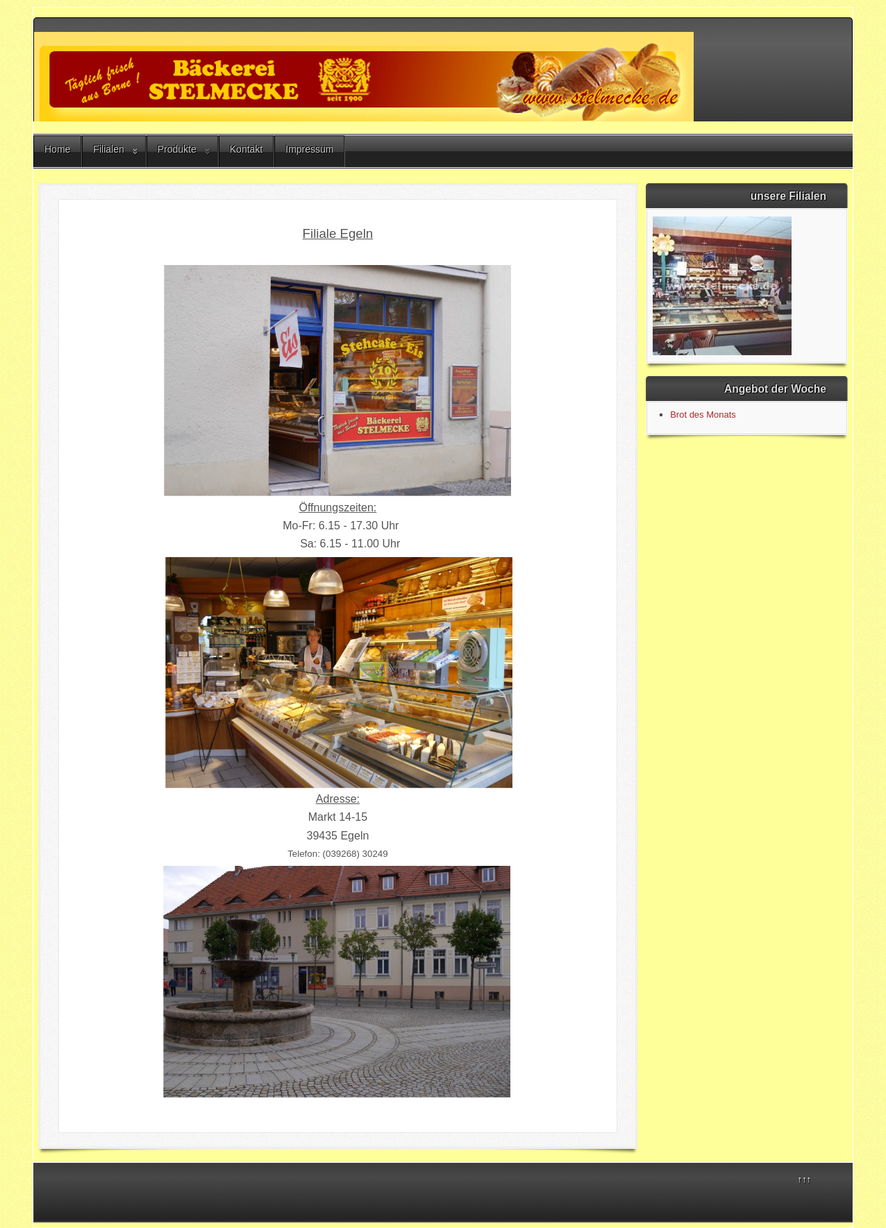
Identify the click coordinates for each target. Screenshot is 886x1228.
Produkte (177, 149)
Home (57, 149)
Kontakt (246, 149)
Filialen (108, 149)
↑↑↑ (805, 1179)
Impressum (309, 149)
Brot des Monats (703, 414)
